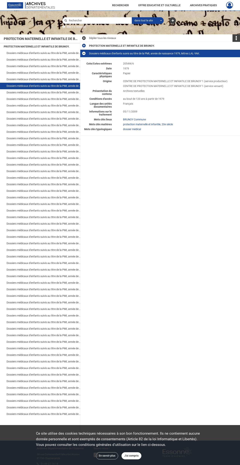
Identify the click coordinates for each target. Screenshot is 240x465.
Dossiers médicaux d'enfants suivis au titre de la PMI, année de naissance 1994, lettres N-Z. (44, 322)
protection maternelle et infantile (141, 124)
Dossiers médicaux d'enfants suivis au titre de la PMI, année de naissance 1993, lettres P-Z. (44, 302)
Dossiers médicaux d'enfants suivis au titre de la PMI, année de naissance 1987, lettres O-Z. (44, 217)
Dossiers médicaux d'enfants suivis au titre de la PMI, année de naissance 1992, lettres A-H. (44, 276)
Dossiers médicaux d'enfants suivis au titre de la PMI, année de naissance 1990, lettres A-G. (44, 243)
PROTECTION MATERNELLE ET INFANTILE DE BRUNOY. (36, 46)
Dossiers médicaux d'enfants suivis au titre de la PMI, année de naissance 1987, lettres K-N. (44, 210)
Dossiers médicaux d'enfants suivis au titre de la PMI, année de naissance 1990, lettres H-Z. (44, 249)
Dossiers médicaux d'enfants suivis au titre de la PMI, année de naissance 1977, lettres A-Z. (44, 66)
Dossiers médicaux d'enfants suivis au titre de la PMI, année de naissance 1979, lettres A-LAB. (44, 79)
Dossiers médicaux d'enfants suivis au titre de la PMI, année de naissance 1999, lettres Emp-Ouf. (44, 407)
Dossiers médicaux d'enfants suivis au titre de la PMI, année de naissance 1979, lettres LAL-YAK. (44, 85)
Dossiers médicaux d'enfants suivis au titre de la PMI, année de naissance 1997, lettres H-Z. (44, 374)
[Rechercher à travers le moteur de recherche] (99, 20)
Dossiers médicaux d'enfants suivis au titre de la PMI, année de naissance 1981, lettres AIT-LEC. (44, 105)
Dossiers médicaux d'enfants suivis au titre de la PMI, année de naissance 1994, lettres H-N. (44, 315)
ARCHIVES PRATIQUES (203, 5)
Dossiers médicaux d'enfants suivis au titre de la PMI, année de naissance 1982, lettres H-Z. (44, 125)
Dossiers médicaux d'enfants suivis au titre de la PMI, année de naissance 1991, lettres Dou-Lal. (44, 263)
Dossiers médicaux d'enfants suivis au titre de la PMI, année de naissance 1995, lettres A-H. (44, 328)
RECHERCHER (120, 5)
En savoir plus (107, 455)
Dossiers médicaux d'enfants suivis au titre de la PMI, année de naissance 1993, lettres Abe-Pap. (44, 295)
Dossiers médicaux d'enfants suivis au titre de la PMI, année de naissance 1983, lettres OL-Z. (44, 144)
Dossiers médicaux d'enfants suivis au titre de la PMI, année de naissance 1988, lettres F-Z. (44, 230)
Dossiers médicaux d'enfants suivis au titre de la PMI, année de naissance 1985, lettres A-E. (44, 164)
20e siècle (167, 124)
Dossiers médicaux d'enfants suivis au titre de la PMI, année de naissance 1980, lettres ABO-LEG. (44, 92)
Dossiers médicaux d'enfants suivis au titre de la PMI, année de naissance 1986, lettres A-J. (44, 184)
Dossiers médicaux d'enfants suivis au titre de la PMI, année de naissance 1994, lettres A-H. (44, 309)
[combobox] (148, 20)
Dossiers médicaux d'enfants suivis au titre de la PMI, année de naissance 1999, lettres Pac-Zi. (44, 414)
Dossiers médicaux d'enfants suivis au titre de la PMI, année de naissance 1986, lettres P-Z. (44, 197)
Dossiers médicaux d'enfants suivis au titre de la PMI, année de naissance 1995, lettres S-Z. (44, 341)
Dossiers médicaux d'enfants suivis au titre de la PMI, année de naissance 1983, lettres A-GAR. (44, 131)
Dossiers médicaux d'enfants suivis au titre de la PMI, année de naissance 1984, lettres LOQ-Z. (44, 158)
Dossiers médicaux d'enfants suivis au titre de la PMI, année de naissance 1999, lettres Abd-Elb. (44, 400)
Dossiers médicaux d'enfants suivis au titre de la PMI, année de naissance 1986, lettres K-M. (44, 190)
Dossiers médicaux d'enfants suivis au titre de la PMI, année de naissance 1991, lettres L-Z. (44, 269)
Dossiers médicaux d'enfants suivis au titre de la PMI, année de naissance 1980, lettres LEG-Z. (44, 99)
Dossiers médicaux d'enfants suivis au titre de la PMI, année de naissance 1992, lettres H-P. (44, 282)
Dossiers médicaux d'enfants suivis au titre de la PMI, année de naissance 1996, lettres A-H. (44, 348)
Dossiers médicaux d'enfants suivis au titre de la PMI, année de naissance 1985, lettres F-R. (44, 171)
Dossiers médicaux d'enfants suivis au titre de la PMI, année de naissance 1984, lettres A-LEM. (44, 151)
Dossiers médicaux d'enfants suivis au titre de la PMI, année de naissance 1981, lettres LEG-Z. (44, 112)
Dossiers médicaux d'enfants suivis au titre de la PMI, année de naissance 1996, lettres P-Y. (44, 361)
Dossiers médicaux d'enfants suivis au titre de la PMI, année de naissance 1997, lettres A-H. (44, 368)
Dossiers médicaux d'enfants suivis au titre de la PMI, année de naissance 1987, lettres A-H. (44, 204)
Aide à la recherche (76, 27)
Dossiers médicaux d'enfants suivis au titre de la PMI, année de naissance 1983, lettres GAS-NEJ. (44, 138)
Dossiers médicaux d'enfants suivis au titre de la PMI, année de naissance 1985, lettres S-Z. (44, 177)
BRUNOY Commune (134, 119)
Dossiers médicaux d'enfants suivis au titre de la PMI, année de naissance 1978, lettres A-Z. (44, 72)
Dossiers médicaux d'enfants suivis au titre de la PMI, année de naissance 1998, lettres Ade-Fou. (44, 381)
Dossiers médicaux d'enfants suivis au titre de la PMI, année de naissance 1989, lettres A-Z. (44, 236)
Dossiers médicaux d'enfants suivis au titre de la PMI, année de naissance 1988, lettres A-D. (44, 223)
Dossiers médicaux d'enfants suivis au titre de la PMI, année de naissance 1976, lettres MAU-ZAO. (44, 59)
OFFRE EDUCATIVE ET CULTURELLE (159, 5)
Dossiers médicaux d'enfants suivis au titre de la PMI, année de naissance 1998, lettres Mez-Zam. (44, 394)
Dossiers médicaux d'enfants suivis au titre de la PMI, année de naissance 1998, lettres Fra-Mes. (44, 387)
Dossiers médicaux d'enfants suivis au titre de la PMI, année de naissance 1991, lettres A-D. (44, 256)
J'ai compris (131, 455)
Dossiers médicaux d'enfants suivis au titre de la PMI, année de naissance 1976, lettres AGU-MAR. (44, 53)
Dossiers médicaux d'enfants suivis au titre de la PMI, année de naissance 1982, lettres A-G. (44, 118)
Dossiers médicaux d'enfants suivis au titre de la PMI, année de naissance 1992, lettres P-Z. (44, 289)
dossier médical (132, 129)
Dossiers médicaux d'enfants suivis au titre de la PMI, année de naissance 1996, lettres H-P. (44, 354)
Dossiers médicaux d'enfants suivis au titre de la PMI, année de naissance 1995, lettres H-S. (44, 335)
